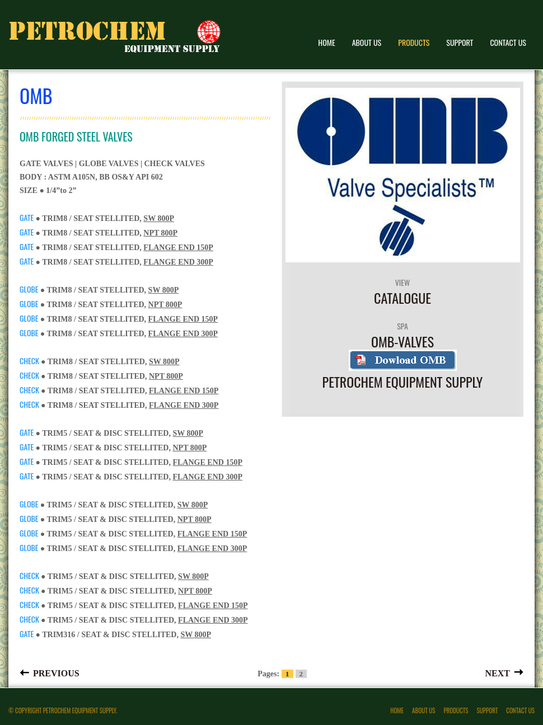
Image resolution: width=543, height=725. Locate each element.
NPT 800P (160, 233)
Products (413, 42)
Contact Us (508, 42)
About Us (367, 42)
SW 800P (158, 218)
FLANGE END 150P (178, 247)
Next (497, 672)
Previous (56, 672)
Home (326, 42)
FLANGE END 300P (178, 262)
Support (459, 42)
